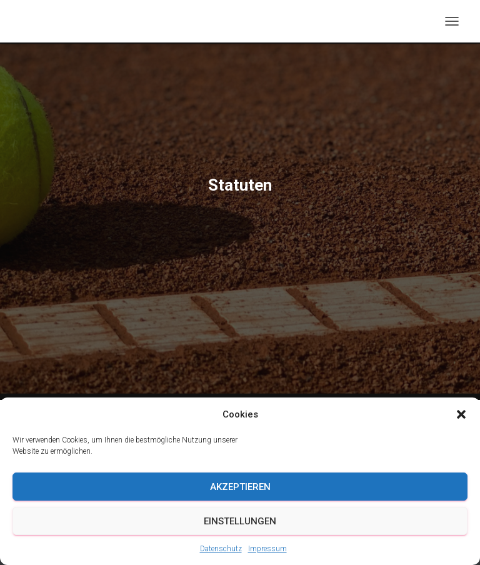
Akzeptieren (240, 486)
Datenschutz (221, 548)
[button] (461, 414)
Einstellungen (240, 521)
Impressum (267, 548)
